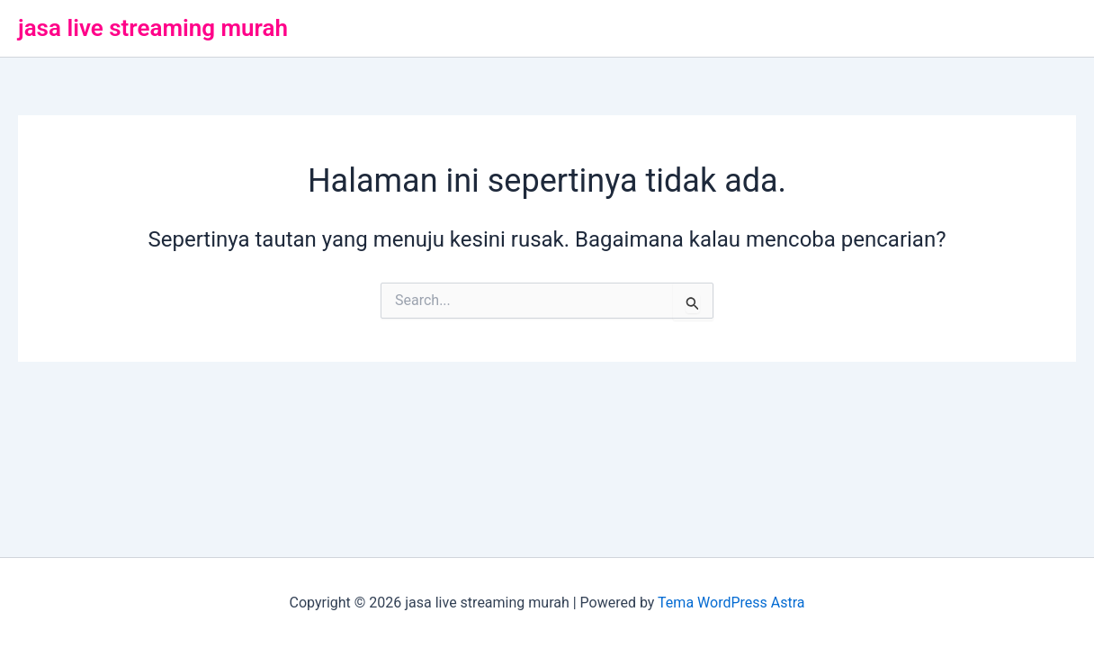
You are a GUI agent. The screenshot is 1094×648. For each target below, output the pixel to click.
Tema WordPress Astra (731, 602)
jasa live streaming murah (153, 27)
